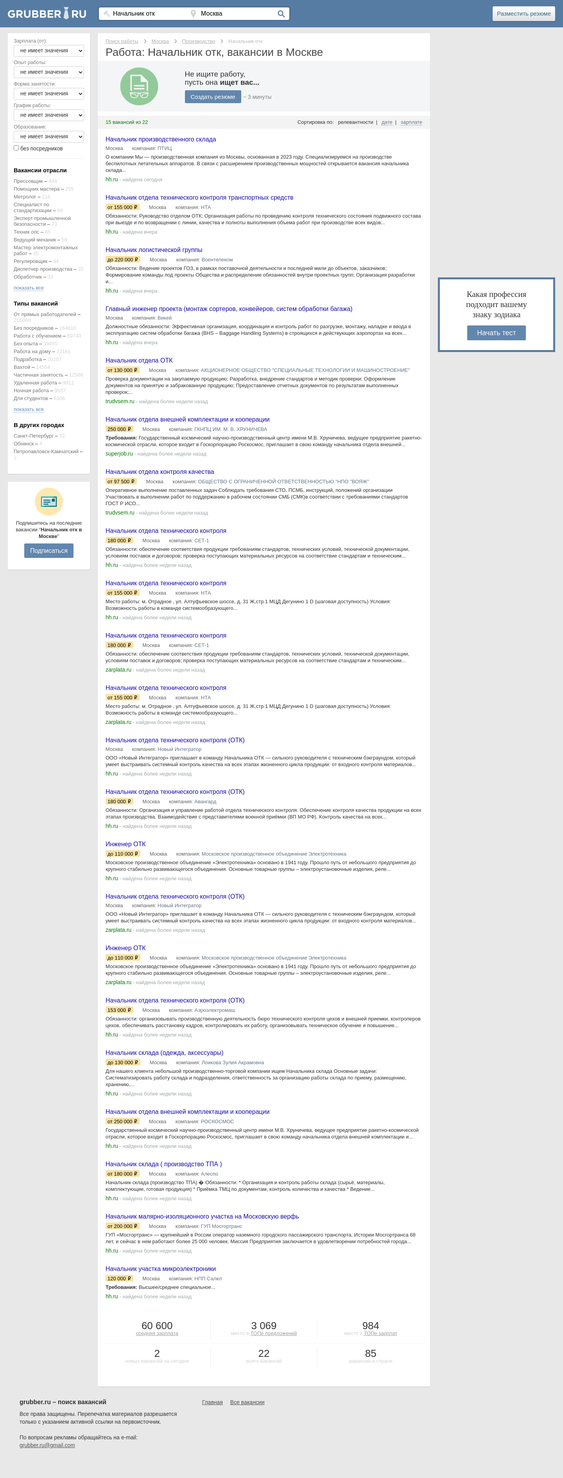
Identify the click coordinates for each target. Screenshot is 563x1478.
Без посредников (34, 328)
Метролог (25, 197)
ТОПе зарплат (380, 1350)
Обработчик (28, 277)
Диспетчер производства (43, 269)
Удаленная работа (35, 383)
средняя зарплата (157, 1350)
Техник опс (26, 232)
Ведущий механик (35, 240)
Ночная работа (31, 390)
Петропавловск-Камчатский (46, 451)
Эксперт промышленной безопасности (42, 221)
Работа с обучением (37, 336)
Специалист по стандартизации (33, 207)
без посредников (41, 148)
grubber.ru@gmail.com (47, 1462)
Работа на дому (32, 351)
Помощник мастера (36, 189)
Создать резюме (214, 96)
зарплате (411, 122)
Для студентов (31, 398)
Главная (212, 1419)
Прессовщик (28, 181)
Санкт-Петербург (34, 436)
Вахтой (22, 367)
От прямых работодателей (45, 314)
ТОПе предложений (273, 1350)
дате (387, 122)
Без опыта (26, 344)
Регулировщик (30, 261)
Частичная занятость (38, 375)
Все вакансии (247, 1419)
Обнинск (24, 444)
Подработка (28, 359)
